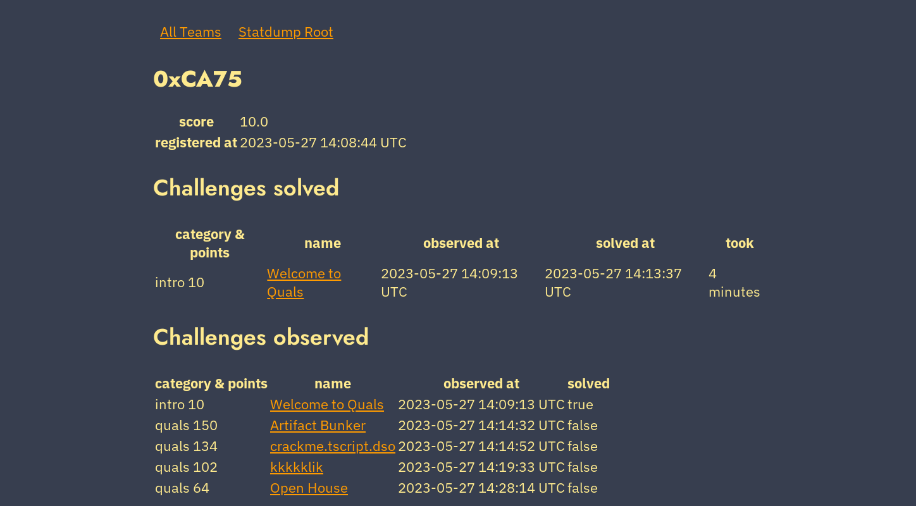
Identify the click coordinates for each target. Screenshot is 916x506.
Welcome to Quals (327, 404)
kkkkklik (296, 466)
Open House (309, 487)
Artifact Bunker (318, 425)
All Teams (190, 31)
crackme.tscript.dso (332, 445)
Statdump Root (285, 31)
